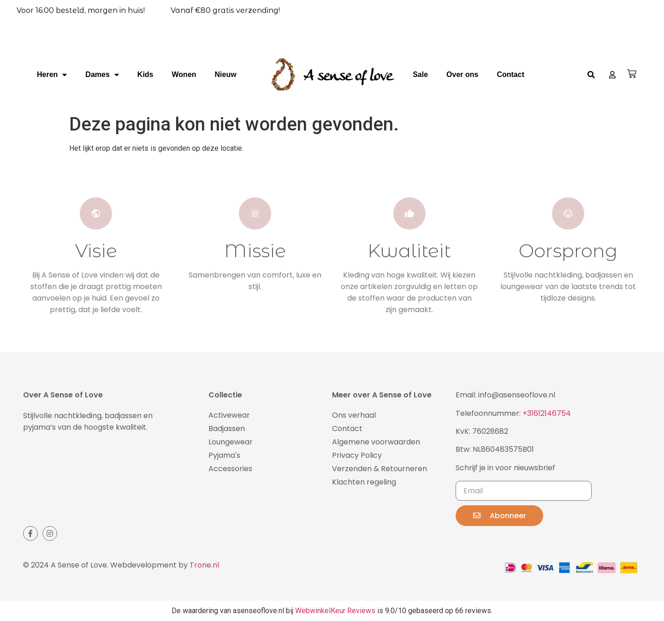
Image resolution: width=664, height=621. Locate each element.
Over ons (462, 74)
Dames (102, 74)
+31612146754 (546, 413)
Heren (52, 74)
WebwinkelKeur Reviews (335, 610)
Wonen (184, 74)
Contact (510, 74)
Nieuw (226, 74)
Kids (145, 74)
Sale (420, 74)
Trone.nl (204, 565)
